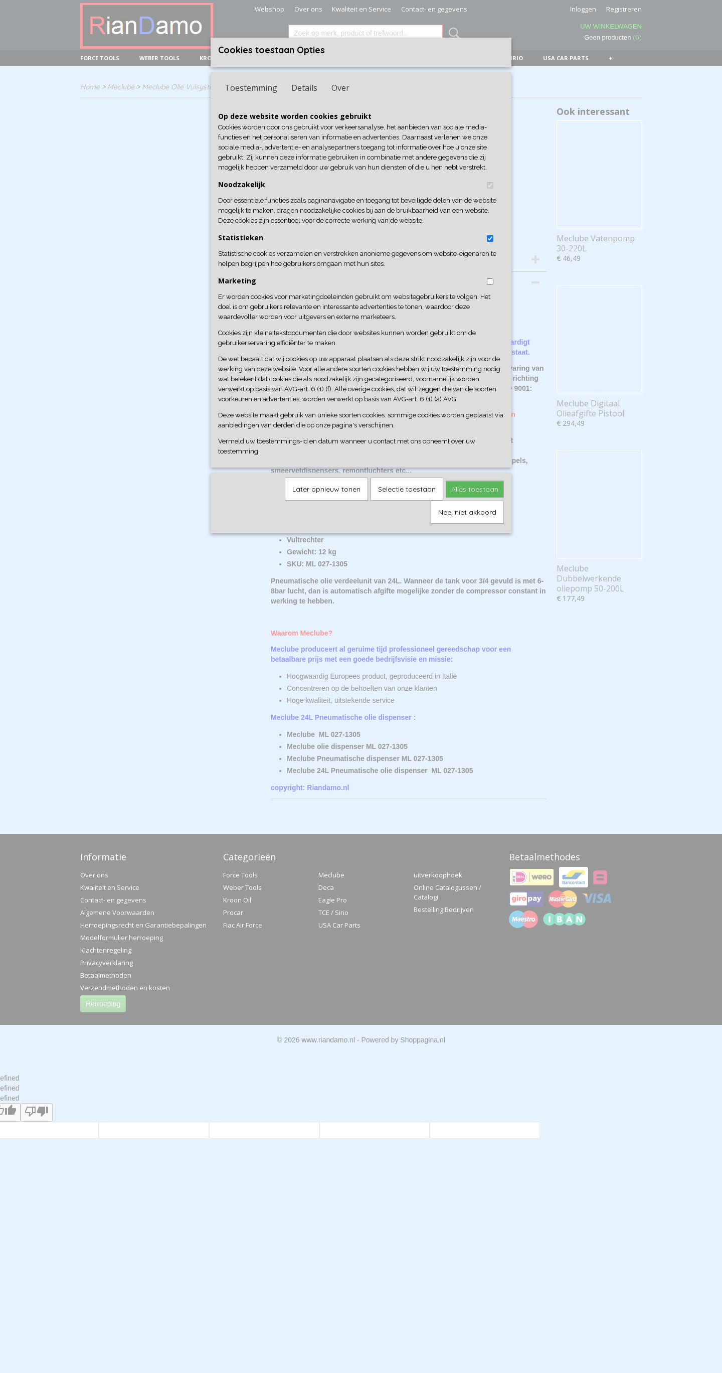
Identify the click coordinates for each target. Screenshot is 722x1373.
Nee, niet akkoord (467, 512)
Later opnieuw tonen (326, 489)
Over (340, 87)
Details (304, 87)
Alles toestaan (474, 489)
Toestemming (251, 87)
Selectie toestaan (407, 489)
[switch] (490, 185)
